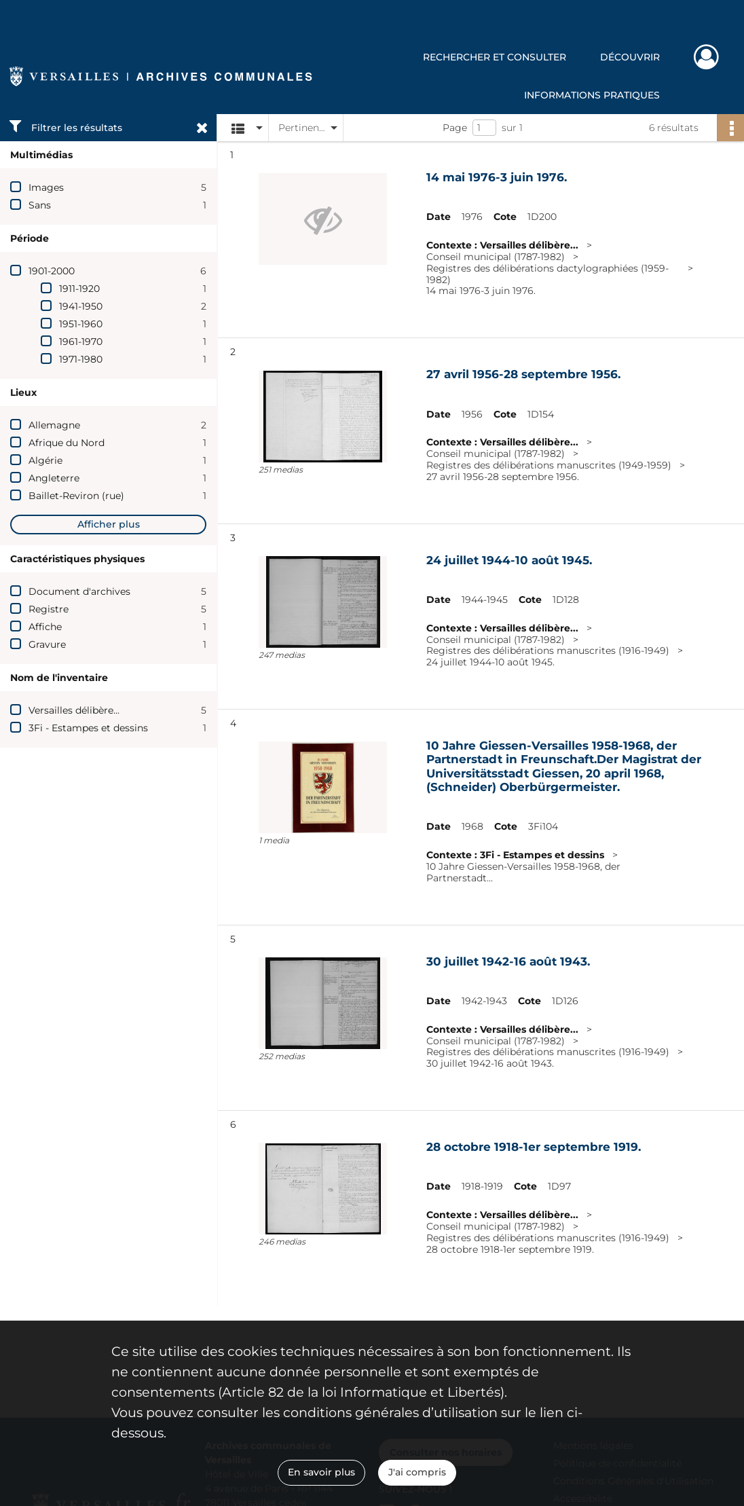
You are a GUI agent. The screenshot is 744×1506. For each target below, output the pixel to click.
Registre (49, 609)
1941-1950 (81, 306)
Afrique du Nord (67, 443)
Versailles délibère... (74, 710)
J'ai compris (417, 1472)
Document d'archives (79, 591)
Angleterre (54, 478)
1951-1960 (81, 324)
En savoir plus (321, 1472)
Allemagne (54, 425)
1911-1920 (79, 288)
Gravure (47, 644)
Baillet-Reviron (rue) (76, 496)
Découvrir (630, 57)
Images (46, 187)
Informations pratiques (592, 95)
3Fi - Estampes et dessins (88, 728)
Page (455, 128)
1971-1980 (81, 359)
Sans (40, 205)
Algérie (45, 460)
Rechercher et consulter (494, 57)
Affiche (45, 627)
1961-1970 (81, 341)
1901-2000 (52, 271)
